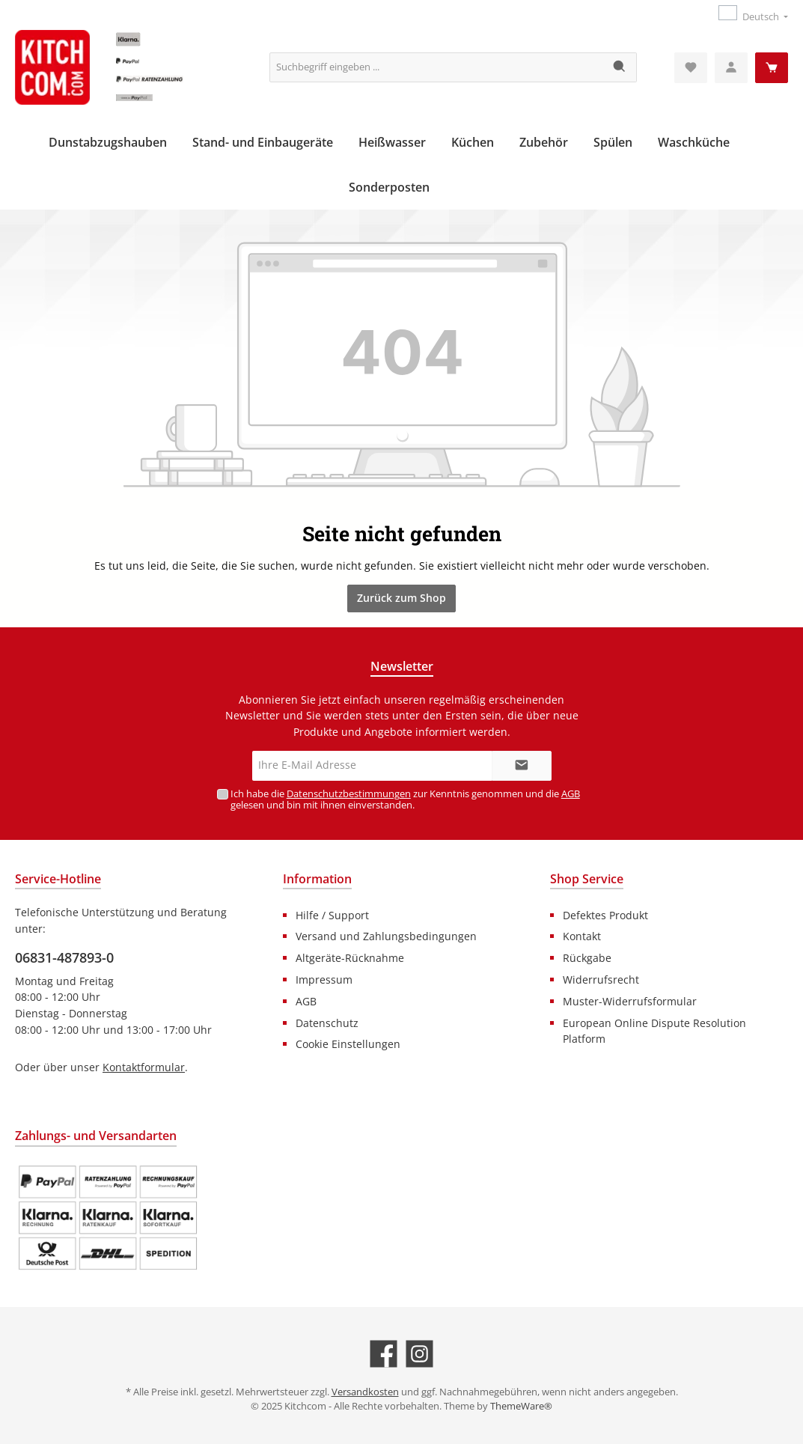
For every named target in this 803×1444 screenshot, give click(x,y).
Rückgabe (587, 958)
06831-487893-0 (64, 957)
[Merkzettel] (690, 67)
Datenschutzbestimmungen (349, 794)
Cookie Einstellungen (348, 1044)
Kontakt (582, 936)
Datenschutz (327, 1023)
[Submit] (522, 766)
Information (317, 879)
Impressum (324, 979)
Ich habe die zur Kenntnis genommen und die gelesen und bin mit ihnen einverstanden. (405, 799)
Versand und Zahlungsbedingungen (386, 936)
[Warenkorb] (771, 67)
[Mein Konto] (731, 67)
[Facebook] (383, 1354)
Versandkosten (365, 1392)
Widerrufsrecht (601, 979)
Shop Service (586, 879)
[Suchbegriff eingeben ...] (436, 67)
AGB (570, 794)
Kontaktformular (144, 1067)
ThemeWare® (521, 1406)
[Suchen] (620, 67)
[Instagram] (419, 1354)
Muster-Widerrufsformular (630, 1001)
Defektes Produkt (605, 915)
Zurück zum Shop (401, 598)
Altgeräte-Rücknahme (350, 958)
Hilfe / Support (332, 915)
